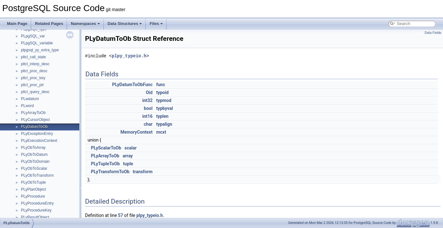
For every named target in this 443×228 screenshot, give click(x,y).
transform (142, 171)
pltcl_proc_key (33, 78)
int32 (147, 100)
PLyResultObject (35, 217)
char (148, 124)
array (127, 155)
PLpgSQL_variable (37, 43)
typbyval (164, 108)
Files (156, 23)
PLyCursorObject (35, 119)
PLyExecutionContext (39, 140)
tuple (128, 163)
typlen (162, 116)
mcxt (161, 132)
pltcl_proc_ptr (32, 85)
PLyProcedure (33, 196)
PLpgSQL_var (33, 36)
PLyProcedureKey (36, 210)
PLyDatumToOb (34, 126)
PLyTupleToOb (105, 163)
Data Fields (433, 33)
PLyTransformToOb (110, 171)
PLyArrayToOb (33, 113)
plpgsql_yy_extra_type (40, 50)
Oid (149, 92)
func (160, 84)
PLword (27, 106)
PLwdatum (30, 99)
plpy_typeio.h (129, 56)
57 (120, 215)
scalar (130, 147)
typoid (162, 92)
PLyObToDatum (34, 154)
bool (148, 108)
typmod (163, 100)
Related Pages (49, 23)
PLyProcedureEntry (37, 203)
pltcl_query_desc (35, 92)
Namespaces (85, 23)
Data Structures (125, 23)
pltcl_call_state (33, 57)
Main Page (17, 23)
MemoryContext (136, 132)
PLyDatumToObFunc (132, 84)
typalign (164, 124)
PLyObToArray (33, 147)
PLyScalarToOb (106, 147)
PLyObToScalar (34, 168)
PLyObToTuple (33, 182)
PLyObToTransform (37, 175)
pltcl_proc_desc (34, 71)
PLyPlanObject (33, 189)
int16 (147, 116)
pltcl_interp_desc (35, 64)
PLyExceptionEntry (37, 133)
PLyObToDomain (35, 161)
